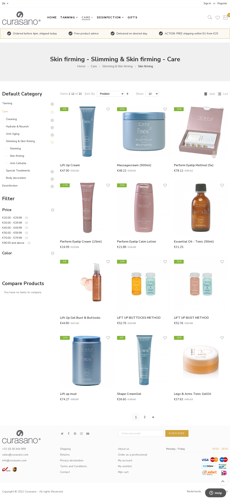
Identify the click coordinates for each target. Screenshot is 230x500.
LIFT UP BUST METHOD (191, 318)
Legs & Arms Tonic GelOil (192, 394)
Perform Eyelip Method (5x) (193, 165)
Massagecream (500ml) (134, 165)
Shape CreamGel (129, 394)
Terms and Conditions (73, 466)
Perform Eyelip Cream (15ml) (81, 241)
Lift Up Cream (70, 165)
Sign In (207, 3)
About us (123, 449)
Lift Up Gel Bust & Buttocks (80, 318)
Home (81, 66)
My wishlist (125, 466)
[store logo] (22, 18)
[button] (108, 110)
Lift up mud (68, 394)
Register (222, 3)
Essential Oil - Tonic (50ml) (194, 241)
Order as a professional (132, 455)
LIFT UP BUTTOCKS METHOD (139, 318)
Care (94, 66)
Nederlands (194, 491)
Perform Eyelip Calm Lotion (136, 241)
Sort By (90, 94)
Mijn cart (123, 472)
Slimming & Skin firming (117, 66)
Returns (65, 455)
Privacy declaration (71, 460)
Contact (65, 472)
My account (125, 460)
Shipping (65, 449)
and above (16, 243)
